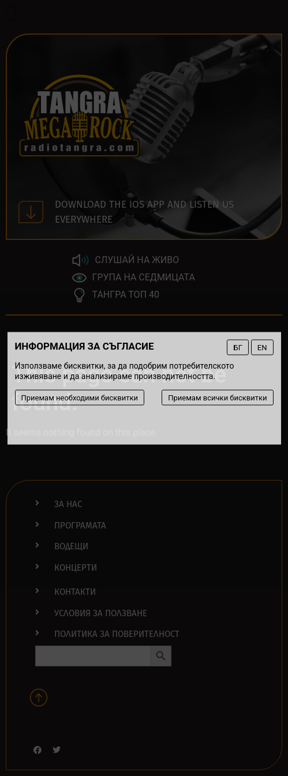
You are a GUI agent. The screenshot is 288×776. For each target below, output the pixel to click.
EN (262, 347)
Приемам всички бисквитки (217, 397)
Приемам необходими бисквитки (79, 397)
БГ (237, 347)
